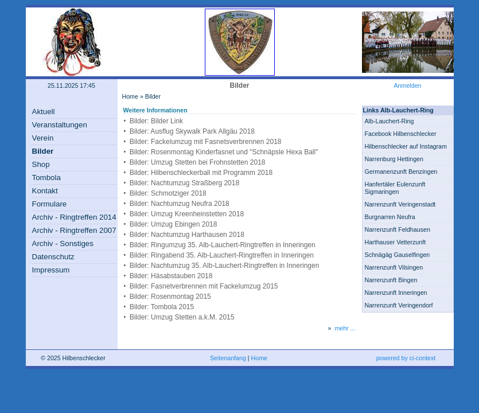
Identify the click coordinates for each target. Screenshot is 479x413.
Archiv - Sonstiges (63, 243)
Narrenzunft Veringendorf (399, 305)
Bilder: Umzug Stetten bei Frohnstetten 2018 (198, 162)
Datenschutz (53, 256)
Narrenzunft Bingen (391, 279)
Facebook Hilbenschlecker (401, 133)
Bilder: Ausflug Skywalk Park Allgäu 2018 (192, 131)
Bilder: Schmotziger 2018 (168, 193)
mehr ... (344, 328)
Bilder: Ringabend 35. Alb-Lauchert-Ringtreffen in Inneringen (222, 255)
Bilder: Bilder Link (156, 121)
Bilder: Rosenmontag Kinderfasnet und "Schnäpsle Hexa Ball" (224, 152)
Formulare (49, 204)
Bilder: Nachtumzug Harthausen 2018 (187, 235)
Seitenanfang (228, 357)
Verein (43, 138)
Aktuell (43, 111)
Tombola (46, 177)
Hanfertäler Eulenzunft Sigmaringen (395, 188)
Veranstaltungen (59, 124)
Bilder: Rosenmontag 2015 (170, 297)
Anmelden (408, 85)
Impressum (51, 270)
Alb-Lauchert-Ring (389, 121)
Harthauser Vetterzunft (395, 242)
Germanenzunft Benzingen (401, 171)
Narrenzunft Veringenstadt (400, 204)
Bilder (43, 151)
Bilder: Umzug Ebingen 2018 (173, 224)
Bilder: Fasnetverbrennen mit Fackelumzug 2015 (204, 286)
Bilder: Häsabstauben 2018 (171, 276)
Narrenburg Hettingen (394, 158)
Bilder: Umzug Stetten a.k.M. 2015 (182, 317)
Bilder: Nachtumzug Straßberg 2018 (184, 183)
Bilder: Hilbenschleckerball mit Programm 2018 (201, 173)
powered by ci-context (406, 357)
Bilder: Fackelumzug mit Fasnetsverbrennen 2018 (206, 142)
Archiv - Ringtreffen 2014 (74, 217)
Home (130, 96)
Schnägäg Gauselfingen (397, 254)
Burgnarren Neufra (390, 216)
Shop (41, 164)
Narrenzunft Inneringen (396, 292)
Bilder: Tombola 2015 (162, 307)
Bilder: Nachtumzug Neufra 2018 (179, 204)
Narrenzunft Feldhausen (397, 229)
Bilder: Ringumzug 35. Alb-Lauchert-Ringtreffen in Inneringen (223, 245)
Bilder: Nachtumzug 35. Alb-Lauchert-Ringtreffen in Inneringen (225, 266)
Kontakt (45, 190)
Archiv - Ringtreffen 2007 (74, 230)
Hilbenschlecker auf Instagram (406, 146)
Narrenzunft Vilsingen (394, 267)
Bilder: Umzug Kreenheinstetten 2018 (187, 214)
